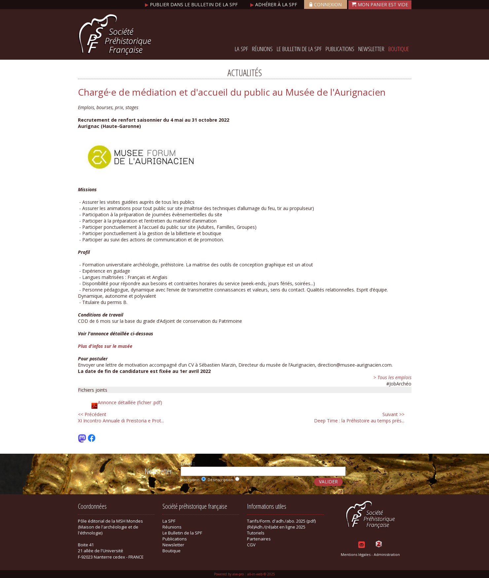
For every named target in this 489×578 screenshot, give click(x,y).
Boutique (398, 49)
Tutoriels (255, 533)
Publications (340, 49)
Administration (387, 554)
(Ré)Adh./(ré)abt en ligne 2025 (276, 527)
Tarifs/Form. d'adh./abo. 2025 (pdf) (281, 521)
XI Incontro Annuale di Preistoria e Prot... (121, 417)
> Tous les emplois (392, 377)
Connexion (325, 4)
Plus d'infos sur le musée (105, 346)
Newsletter (371, 49)
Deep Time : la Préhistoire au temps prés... (359, 417)
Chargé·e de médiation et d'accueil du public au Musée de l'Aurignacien (232, 92)
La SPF (241, 49)
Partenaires (259, 539)
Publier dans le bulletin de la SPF (192, 4)
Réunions (262, 49)
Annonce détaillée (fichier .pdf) (130, 402)
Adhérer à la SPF (274, 4)
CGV (251, 545)
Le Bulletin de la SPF (299, 49)
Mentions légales (355, 554)
